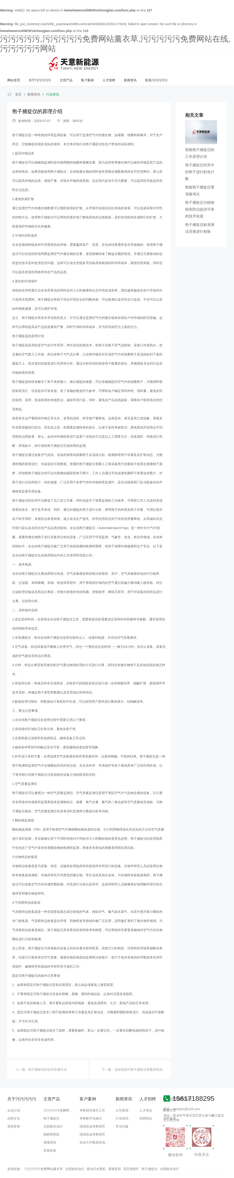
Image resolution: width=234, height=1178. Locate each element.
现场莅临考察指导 (92, 1111)
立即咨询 (169, 1103)
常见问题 (122, 1111)
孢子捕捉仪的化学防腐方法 (47, 1054)
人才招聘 (167, 62)
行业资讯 (52, 79)
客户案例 (146, 62)
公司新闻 (122, 1095)
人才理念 (145, 1095)
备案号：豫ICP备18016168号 (188, 1165)
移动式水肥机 (96, 1154)
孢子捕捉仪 (20, 120)
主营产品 (125, 62)
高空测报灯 (131, 1154)
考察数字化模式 (91, 1103)
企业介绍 (13, 1095)
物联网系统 (51, 1119)
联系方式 (169, 1095)
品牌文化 (13, 1103)
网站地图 (6, 1174)
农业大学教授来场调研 (96, 1127)
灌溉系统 (49, 1127)
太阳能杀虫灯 (53, 1111)
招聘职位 (145, 1103)
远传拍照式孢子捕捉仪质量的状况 (138, 1054)
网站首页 (73, 62)
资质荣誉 (13, 1111)
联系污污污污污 (214, 62)
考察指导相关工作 (92, 1095)
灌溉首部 (114, 1154)
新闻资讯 (188, 62)
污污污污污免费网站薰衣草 (62, 1095)
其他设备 (49, 1135)
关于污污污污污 (99, 62)
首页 (18, 79)
